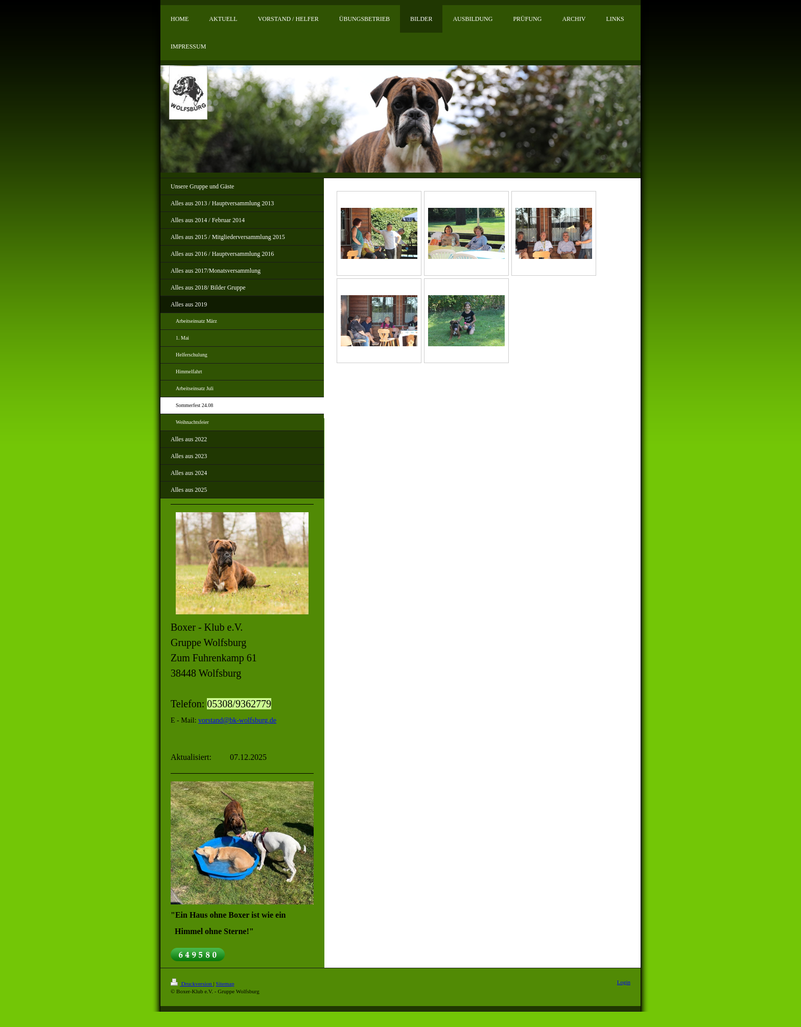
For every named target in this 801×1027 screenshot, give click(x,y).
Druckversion (192, 984)
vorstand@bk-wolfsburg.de (237, 720)
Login (623, 982)
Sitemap (225, 984)
